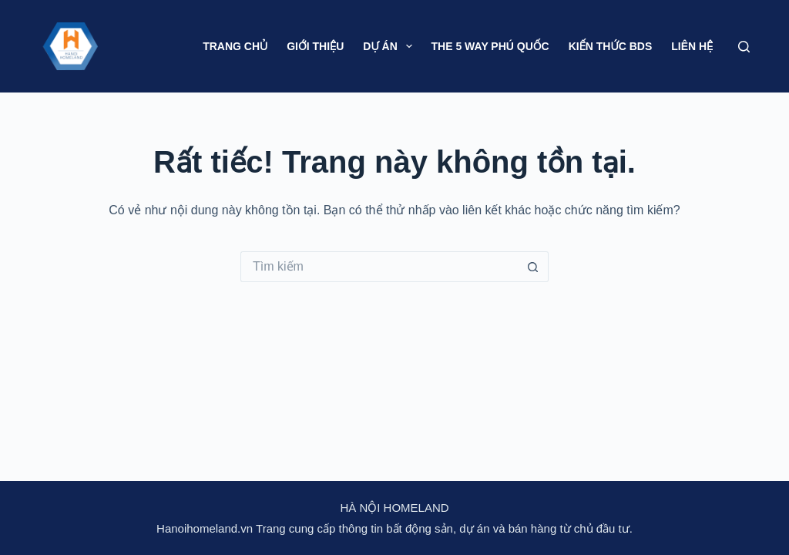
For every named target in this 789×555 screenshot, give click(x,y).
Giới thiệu (315, 46)
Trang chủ (235, 46)
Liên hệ (692, 46)
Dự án (390, 46)
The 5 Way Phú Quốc (490, 46)
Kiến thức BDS (611, 46)
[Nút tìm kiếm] (533, 266)
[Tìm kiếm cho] (379, 266)
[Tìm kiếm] (744, 46)
